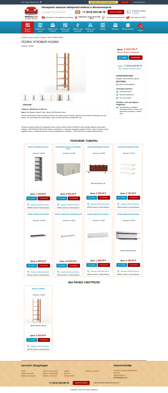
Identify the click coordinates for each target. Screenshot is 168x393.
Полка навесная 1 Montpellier (68, 214)
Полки (49, 37)
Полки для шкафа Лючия (128, 147)
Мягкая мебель (128, 25)
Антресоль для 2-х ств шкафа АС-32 (68, 147)
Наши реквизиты (139, 2)
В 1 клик (122, 58)
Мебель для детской (90, 26)
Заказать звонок (116, 12)
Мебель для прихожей (77, 26)
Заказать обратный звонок (131, 68)
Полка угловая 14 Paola (38, 147)
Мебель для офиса (92, 371)
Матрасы (115, 25)
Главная (24, 37)
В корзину (135, 58)
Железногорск (34, 2)
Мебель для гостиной (65, 26)
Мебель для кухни (40, 26)
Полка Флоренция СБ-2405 (98, 147)
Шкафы (103, 25)
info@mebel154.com (120, 377)
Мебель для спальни (52, 26)
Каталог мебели (27, 26)
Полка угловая (38, 288)
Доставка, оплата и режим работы (103, 2)
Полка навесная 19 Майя (38, 214)
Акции (140, 26)
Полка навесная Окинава (128, 214)
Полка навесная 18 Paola (98, 214)
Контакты (125, 2)
